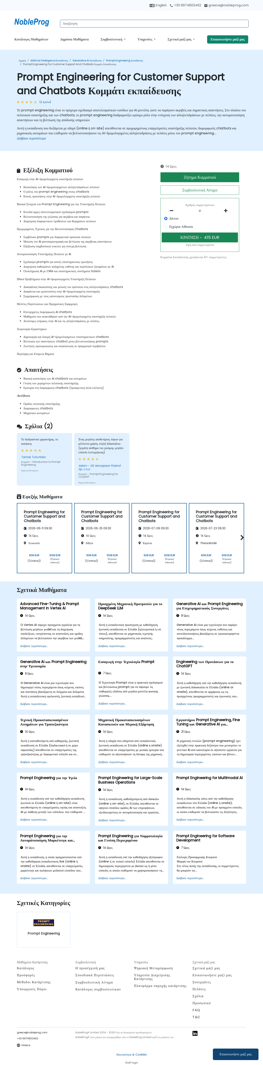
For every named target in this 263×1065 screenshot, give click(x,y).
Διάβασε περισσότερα (31, 138)
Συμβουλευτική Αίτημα (199, 190)
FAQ (196, 1010)
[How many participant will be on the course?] (200, 210)
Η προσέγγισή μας (90, 968)
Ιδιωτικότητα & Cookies (131, 1054)
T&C (197, 1017)
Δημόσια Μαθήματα (74, 39)
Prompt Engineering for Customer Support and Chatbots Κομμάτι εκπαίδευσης (69, 64)
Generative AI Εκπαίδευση (87, 60)
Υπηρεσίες (145, 39)
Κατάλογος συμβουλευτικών (98, 989)
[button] (241, 537)
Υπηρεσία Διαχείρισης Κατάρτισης (152, 977)
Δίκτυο (173, 218)
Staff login (131, 1062)
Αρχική (22, 60)
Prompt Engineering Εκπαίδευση (124, 60)
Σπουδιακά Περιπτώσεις (94, 975)
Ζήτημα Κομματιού (200, 177)
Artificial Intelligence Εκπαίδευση (49, 60)
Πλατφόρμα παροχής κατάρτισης (160, 985)
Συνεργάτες (202, 982)
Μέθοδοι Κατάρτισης (34, 982)
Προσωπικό (202, 1003)
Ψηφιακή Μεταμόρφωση (153, 968)
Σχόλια (198, 996)
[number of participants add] (227, 210)
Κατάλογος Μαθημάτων (31, 39)
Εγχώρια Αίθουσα (181, 226)
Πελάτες (199, 989)
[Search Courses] (154, 24)
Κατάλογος (26, 968)
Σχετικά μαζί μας (179, 39)
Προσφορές (26, 975)
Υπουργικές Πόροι (32, 989)
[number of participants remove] (173, 210)
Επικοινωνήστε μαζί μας (236, 1054)
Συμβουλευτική (111, 39)
